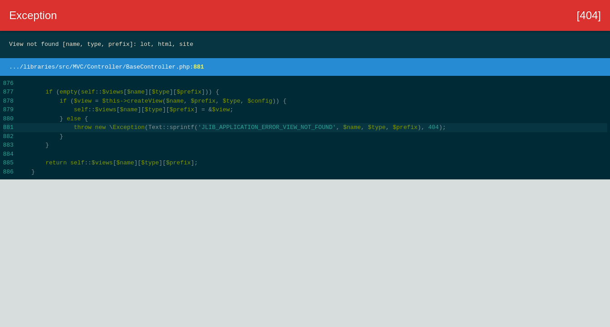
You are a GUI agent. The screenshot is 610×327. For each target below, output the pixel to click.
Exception (33, 15)
